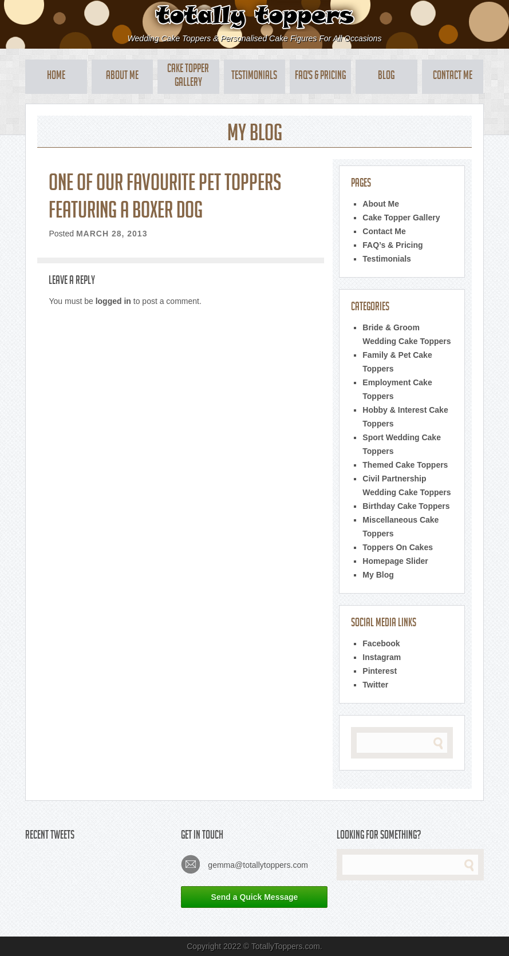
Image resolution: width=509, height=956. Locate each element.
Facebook (381, 643)
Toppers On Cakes (397, 547)
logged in (113, 301)
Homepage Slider (395, 561)
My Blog (377, 574)
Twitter (375, 684)
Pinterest (379, 670)
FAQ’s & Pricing (392, 245)
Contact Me (452, 77)
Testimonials (254, 77)
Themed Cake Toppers (405, 464)
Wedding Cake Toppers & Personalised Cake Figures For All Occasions (255, 38)
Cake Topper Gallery (188, 76)
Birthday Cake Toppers (405, 506)
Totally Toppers (254, 15)
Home (56, 77)
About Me (122, 77)
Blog (386, 77)
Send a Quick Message (254, 897)
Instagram (381, 657)
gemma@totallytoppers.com (244, 864)
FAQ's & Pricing (320, 77)
